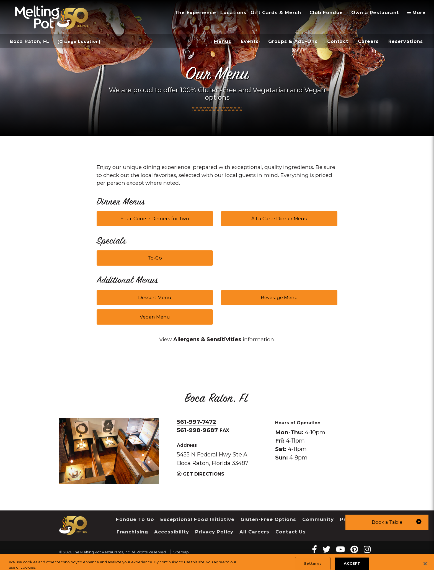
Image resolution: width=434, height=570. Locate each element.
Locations (233, 12)
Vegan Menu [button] (155, 317)
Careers (368, 41)
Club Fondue (326, 12)
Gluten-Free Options (268, 519)
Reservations (405, 41)
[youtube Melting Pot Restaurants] (340, 549)
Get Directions (200, 474)
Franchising (132, 532)
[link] (207, 340)
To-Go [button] (155, 258)
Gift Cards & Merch (275, 12)
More (418, 12)
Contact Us (290, 532)
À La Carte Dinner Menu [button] (279, 218)
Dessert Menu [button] (154, 297)
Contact (337, 41)
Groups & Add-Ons (292, 41)
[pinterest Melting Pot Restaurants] (354, 549)
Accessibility (171, 532)
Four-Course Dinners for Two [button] (154, 218)
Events (250, 41)
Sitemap (181, 552)
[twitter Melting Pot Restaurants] (326, 549)
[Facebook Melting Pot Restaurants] (314, 549)
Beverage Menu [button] (279, 297)
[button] (386, 522)
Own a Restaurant (375, 12)
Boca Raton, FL (29, 41)
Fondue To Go (135, 519)
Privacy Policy (214, 532)
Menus (222, 41)
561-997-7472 (196, 421)
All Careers (254, 532)
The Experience (195, 12)
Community (318, 519)
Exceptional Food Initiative (197, 519)
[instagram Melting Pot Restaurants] (367, 549)
